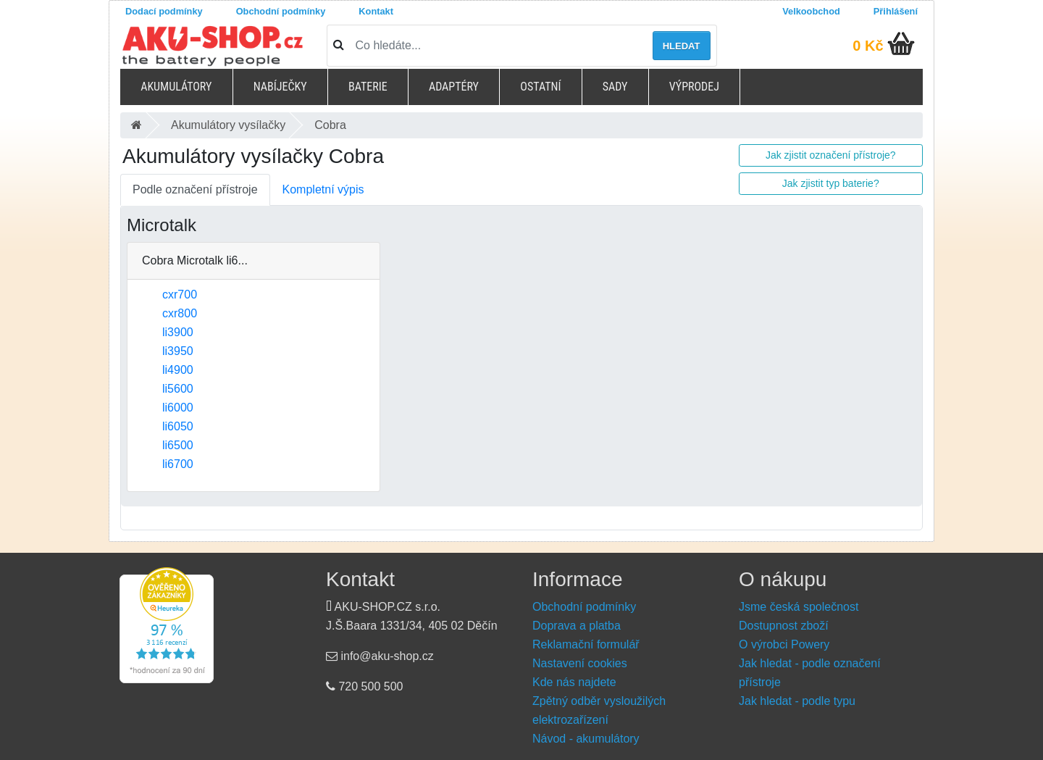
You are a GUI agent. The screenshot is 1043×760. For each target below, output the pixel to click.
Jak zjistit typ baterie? (830, 183)
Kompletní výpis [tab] (323, 189)
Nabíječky (280, 86)
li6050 (177, 426)
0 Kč (868, 46)
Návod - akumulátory (586, 738)
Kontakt (376, 11)
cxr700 (179, 294)
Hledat (681, 46)
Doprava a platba (576, 625)
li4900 (177, 370)
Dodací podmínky (164, 11)
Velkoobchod (811, 11)
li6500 (177, 445)
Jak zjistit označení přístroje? (831, 155)
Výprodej (694, 86)
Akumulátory (176, 86)
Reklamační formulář (586, 644)
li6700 (177, 464)
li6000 (177, 407)
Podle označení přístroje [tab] (195, 189)
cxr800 (179, 313)
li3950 (177, 351)
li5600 (177, 389)
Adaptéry (454, 86)
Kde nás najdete (574, 682)
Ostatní (540, 86)
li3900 (177, 332)
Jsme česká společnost (798, 607)
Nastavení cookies (579, 663)
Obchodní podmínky (281, 11)
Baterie (368, 86)
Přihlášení (896, 11)
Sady (615, 86)
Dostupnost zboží (784, 625)
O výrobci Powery (784, 644)
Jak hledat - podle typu (797, 701)
